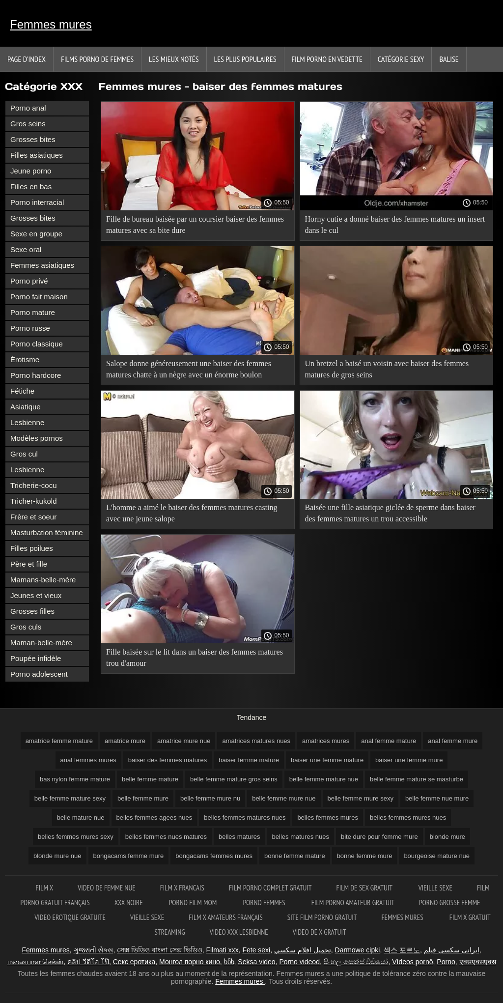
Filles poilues (31, 548)
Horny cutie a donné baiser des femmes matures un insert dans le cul (395, 224)
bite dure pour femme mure (379, 836)
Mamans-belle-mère (43, 579)
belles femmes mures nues (408, 817)
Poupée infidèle (35, 658)
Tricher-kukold (33, 501)
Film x (45, 887)
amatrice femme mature (59, 741)
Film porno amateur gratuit (352, 902)
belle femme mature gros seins (234, 779)
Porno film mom (194, 902)
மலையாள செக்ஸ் (35, 962)
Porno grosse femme (449, 902)
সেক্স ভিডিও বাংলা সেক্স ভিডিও (159, 950)
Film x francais (182, 887)
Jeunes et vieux (35, 595)
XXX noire (129, 902)
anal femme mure (452, 741)
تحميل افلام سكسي (302, 950)
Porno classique (36, 344)
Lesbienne (27, 422)
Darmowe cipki (357, 950)
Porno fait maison (39, 296)
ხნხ (229, 962)
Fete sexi (256, 950)
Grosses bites (33, 139)
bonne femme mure (364, 856)
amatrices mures (325, 741)
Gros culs (25, 627)
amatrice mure (125, 741)
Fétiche (22, 391)
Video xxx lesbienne (239, 932)
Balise (448, 59)
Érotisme (24, 359)
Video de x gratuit (319, 932)
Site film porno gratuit (322, 917)
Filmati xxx (222, 950)
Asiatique (25, 406)
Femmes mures (51, 24)
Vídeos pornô (412, 962)
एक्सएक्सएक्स (477, 962)
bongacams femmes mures (213, 856)
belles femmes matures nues (244, 817)
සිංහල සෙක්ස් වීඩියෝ (356, 962)
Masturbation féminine (46, 532)
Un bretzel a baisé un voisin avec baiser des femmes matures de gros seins (387, 369)
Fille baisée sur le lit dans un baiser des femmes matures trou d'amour (194, 657)
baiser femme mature (249, 760)
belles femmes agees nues (154, 817)
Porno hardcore (35, 375)
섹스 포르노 (402, 950)
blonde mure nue (57, 856)
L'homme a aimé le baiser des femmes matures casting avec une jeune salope (192, 513)
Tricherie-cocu (33, 485)
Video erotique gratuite (70, 917)
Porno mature (32, 312)
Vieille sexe (435, 887)
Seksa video (256, 962)
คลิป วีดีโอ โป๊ (88, 962)
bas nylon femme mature (75, 779)
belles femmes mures (327, 817)
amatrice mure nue (183, 741)
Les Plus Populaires (245, 59)
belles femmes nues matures (166, 836)
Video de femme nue (106, 887)
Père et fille (28, 564)
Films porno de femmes (97, 59)
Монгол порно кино (189, 962)
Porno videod (299, 962)
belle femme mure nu (210, 798)
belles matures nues (300, 836)
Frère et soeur (33, 517)
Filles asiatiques (36, 155)
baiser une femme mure (409, 760)
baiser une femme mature (327, 760)
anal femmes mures (88, 760)
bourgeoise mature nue (437, 856)
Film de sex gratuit (365, 887)
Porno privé (29, 281)
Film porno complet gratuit (270, 887)
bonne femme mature (294, 856)
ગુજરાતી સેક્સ (93, 950)
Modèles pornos (36, 438)
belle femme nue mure (437, 798)
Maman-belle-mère (41, 642)
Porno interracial (37, 202)
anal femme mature (388, 741)
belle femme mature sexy (70, 798)
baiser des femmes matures (167, 760)
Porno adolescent (39, 674)
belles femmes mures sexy (75, 836)
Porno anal (28, 108)
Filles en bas (31, 186)
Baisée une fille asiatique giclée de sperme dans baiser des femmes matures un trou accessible (390, 513)
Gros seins (28, 123)
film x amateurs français (226, 917)
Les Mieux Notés (174, 59)
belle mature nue (81, 817)
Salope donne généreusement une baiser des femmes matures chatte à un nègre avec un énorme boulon (188, 369)
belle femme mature (150, 779)
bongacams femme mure (128, 856)
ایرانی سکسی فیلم (451, 950)
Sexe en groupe (36, 233)
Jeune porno (30, 171)
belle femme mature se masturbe (416, 779)
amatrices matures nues (256, 741)
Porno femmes (264, 902)
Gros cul (24, 454)
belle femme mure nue (283, 798)
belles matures (239, 836)
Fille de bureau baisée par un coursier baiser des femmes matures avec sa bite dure (195, 224)
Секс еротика (134, 962)
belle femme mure (142, 798)
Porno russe (30, 328)
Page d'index (26, 59)
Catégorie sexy (401, 59)
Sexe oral (25, 249)
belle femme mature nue (323, 779)
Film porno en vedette (327, 59)
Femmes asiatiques (42, 265)
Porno (446, 962)
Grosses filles (32, 611)
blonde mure (447, 836)
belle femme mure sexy (360, 798)
